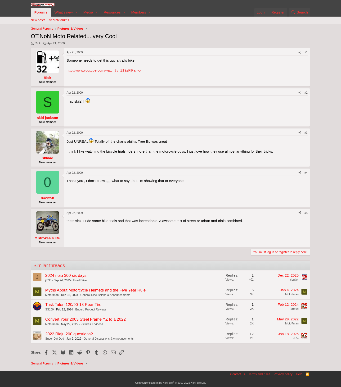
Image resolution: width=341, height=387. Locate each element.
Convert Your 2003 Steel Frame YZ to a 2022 (85, 319)
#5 (306, 213)
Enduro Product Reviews (91, 309)
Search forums (59, 20)
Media (88, 12)
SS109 (49, 309)
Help (299, 374)
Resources (112, 12)
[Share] (300, 52)
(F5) (296, 338)
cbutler (294, 279)
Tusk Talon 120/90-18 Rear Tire (73, 304)
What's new (63, 12)
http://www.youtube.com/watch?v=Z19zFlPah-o (104, 70)
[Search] (299, 12)
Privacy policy (283, 374)
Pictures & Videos (92, 324)
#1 (306, 52)
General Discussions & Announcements (105, 295)
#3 (306, 132)
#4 (306, 172)
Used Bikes (80, 280)
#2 (306, 92)
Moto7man (52, 295)
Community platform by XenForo (170, 382)
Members (138, 12)
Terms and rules (259, 374)
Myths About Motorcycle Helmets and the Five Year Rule (95, 290)
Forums (40, 12)
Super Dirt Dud (54, 338)
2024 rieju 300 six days (65, 275)
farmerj (294, 308)
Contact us (237, 374)
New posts (38, 20)
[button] (76, 12)
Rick (38, 43)
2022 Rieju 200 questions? (69, 334)
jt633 (48, 280)
